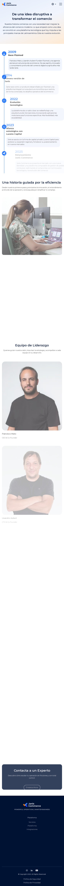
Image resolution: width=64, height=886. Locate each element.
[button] (53, 4)
